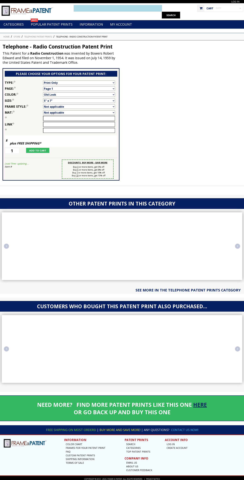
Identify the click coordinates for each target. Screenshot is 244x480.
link (9, 122)
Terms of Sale (75, 461)
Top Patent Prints (138, 449)
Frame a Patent (114, 477)
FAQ (68, 449)
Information (91, 22)
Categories (14, 22)
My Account (121, 22)
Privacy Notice (153, 477)
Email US (131, 460)
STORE (17, 34)
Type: (24, 80)
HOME (6, 34)
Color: (24, 92)
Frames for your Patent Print (85, 446)
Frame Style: (24, 104)
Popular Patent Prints (52, 21)
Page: (24, 86)
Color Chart (74, 442)
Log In (235, 1)
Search (130, 442)
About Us (132, 464)
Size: (24, 98)
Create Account (177, 446)
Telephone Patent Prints (38, 34)
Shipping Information (80, 457)
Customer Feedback (139, 468)
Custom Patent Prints (80, 453)
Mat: (24, 110)
